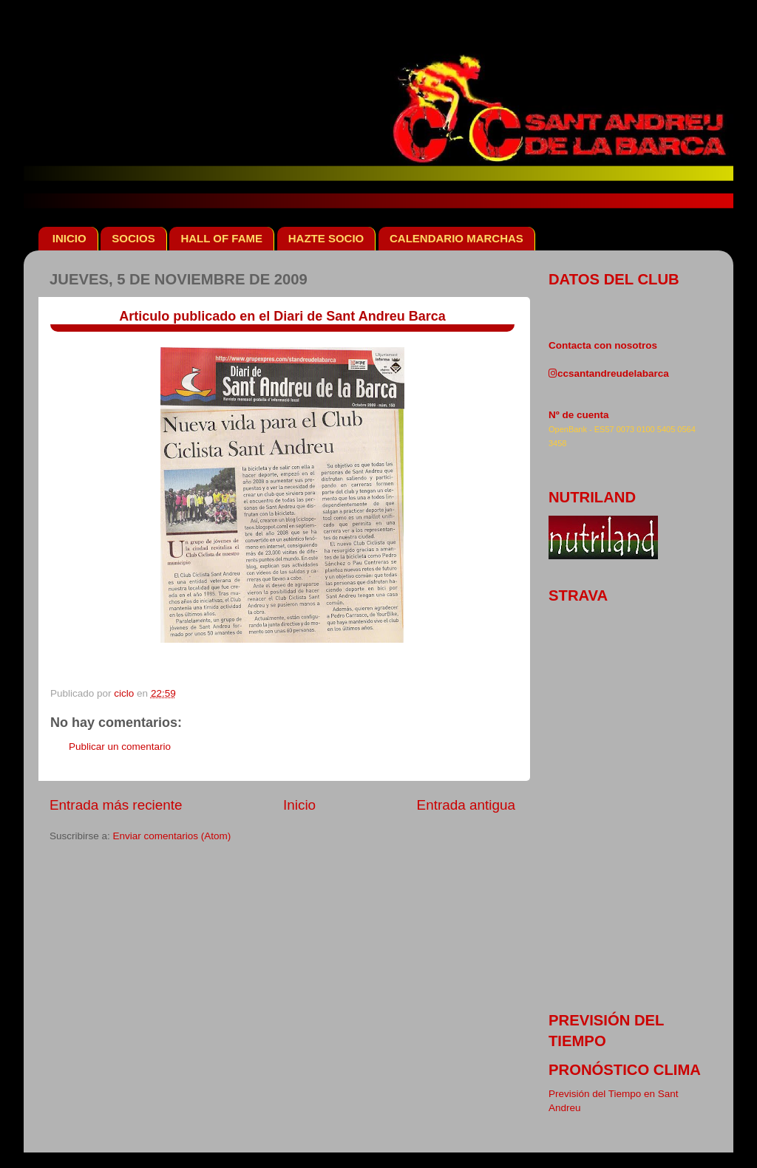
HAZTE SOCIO (326, 238)
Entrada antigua (466, 805)
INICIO (69, 238)
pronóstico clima (625, 1070)
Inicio (299, 805)
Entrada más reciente (116, 805)
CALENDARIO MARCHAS (456, 238)
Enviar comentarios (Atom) (172, 835)
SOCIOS (133, 238)
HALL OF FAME (221, 238)
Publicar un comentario (120, 746)
